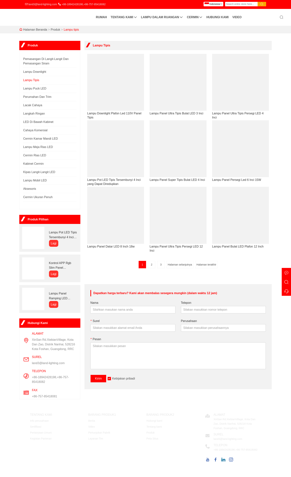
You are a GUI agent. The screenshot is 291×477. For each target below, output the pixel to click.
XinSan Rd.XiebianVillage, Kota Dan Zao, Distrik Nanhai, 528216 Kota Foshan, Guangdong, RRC (53, 344)
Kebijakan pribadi (123, 378)
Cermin (195, 17)
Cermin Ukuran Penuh (38, 197)
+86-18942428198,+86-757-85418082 (84, 4)
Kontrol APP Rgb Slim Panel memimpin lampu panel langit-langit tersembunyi (60, 265)
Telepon (186, 302)
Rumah (101, 17)
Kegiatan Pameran (41, 438)
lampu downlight (34, 71)
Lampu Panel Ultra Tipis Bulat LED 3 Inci (176, 113)
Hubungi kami (217, 17)
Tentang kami (124, 17)
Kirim (98, 378)
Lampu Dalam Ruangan (162, 17)
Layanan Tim (95, 438)
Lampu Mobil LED (35, 180)
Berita (91, 420)
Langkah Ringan (34, 113)
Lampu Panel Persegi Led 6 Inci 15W (236, 179)
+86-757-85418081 (44, 396)
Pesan (95, 339)
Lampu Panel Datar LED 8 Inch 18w (111, 246)
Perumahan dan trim (37, 96)
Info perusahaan (39, 420)
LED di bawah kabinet (38, 121)
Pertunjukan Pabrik (99, 432)
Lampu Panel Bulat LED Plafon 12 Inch (238, 246)
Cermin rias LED (34, 155)
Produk (55, 29)
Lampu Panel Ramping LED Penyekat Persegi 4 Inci (62, 296)
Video (237, 17)
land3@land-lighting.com (42, 4)
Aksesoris (29, 188)
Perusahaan (189, 321)
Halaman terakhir (206, 264)
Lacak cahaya (32, 105)
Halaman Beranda (35, 29)
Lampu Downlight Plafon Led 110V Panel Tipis (114, 115)
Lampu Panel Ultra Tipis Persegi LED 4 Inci (238, 115)
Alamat (219, 414)
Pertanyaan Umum (41, 432)
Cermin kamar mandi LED (40, 138)
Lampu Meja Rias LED (38, 147)
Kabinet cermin (33, 163)
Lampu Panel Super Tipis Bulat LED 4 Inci (177, 179)
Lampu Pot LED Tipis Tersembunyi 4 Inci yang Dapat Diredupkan (63, 235)
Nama (94, 302)
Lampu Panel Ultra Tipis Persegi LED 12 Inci (176, 248)
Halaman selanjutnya (180, 264)
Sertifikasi (35, 426)
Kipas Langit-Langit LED (39, 172)
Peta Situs (152, 438)
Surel (95, 321)
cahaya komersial (35, 130)
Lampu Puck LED (34, 88)
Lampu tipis (71, 29)
